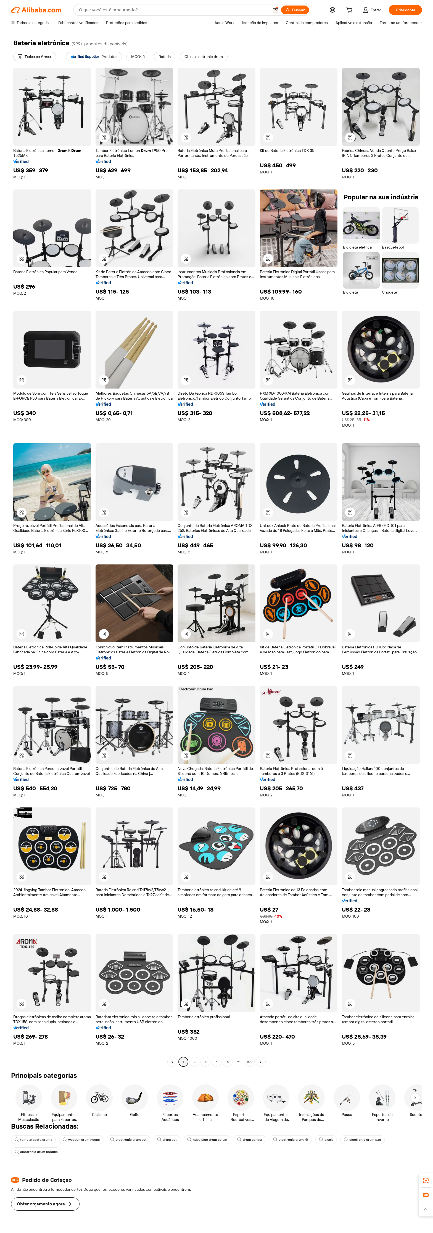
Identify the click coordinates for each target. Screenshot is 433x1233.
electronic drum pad (362, 1139)
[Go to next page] (261, 1062)
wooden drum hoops (81, 1139)
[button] (275, 10)
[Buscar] (295, 10)
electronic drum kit (290, 1139)
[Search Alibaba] (173, 10)
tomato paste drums (33, 1139)
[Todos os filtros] (34, 56)
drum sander (250, 1139)
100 (250, 1062)
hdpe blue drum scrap (207, 1139)
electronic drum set (128, 1139)
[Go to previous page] (172, 1062)
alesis (326, 1139)
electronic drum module (36, 1152)
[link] (426, 1180)
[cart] (350, 11)
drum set (167, 1139)
